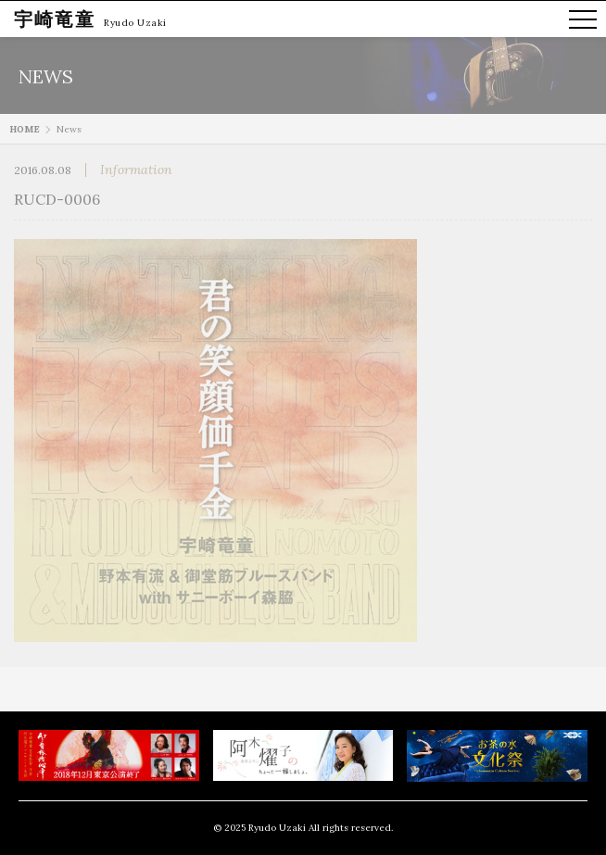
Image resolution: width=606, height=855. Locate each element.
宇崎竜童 (54, 19)
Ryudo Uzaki (135, 23)
